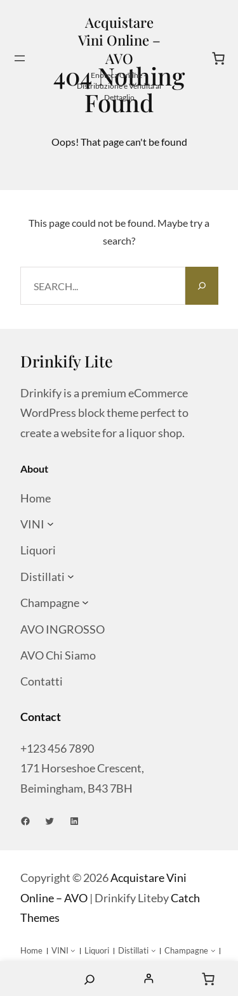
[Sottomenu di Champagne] (85, 602)
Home (30, 978)
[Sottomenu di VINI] (50, 524)
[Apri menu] (19, 58)
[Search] (201, 286)
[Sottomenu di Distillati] (70, 576)
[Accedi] (149, 978)
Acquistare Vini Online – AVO (119, 40)
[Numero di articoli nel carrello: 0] (218, 58)
